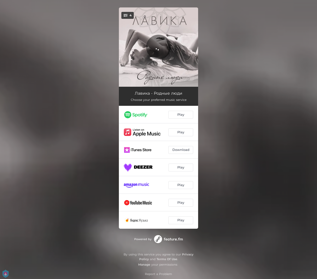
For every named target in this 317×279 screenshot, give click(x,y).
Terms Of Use (167, 259)
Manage (144, 264)
